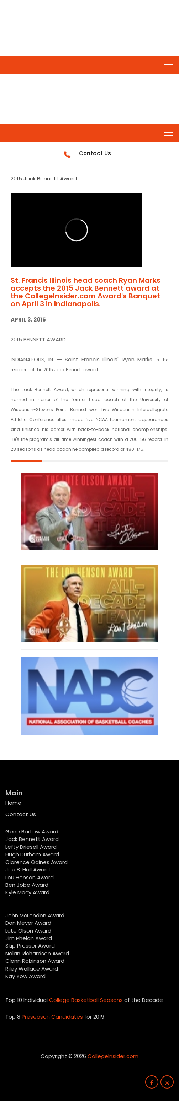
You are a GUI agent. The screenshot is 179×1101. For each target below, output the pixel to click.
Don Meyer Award (28, 923)
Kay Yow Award (25, 976)
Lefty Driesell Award (31, 847)
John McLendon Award (34, 915)
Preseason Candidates (52, 1016)
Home (13, 802)
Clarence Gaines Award (36, 862)
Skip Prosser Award (30, 945)
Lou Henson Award (29, 877)
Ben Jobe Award (26, 885)
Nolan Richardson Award (37, 953)
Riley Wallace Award (31, 968)
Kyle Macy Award (27, 892)
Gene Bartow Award (31, 831)
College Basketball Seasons (86, 1000)
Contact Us (20, 814)
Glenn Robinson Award (34, 961)
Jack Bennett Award (32, 839)
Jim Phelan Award (28, 938)
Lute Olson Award (28, 930)
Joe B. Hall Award (27, 869)
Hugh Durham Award (32, 854)
